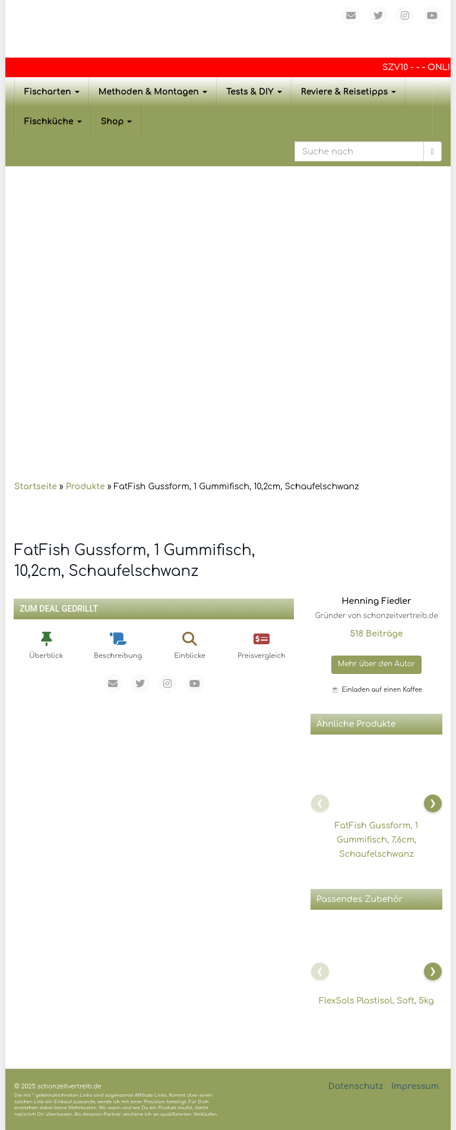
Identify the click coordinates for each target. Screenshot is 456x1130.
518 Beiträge (376, 633)
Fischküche (53, 121)
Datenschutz (356, 1086)
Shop (116, 121)
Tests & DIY (254, 91)
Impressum (415, 1086)
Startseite (35, 486)
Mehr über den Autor (377, 664)
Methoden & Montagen (153, 91)
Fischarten (52, 91)
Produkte (85, 486)
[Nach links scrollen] (320, 803)
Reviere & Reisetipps (349, 91)
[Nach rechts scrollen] (433, 803)
